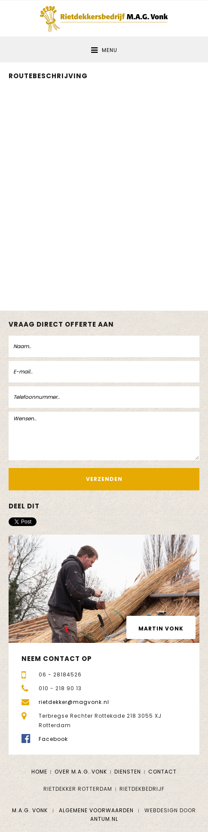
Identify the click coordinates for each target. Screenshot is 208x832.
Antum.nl (104, 819)
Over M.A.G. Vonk (81, 771)
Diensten (127, 771)
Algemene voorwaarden (96, 810)
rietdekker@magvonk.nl (74, 702)
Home (39, 771)
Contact (162, 771)
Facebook (53, 739)
